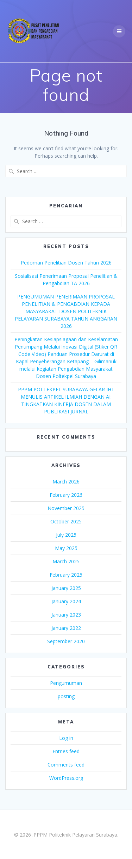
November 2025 (66, 508)
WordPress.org (66, 778)
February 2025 (66, 574)
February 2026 (66, 495)
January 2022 (66, 628)
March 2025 (66, 561)
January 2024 (66, 601)
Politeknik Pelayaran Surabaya (83, 834)
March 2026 (66, 481)
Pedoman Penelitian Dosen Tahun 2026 (66, 262)
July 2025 (66, 534)
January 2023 (66, 614)
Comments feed (66, 764)
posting (66, 696)
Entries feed (66, 751)
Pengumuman (66, 683)
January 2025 (66, 588)
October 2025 (66, 521)
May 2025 (66, 548)
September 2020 (66, 641)
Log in (66, 738)
